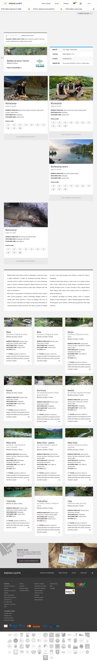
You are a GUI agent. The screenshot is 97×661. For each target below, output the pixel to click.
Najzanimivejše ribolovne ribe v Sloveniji (39, 593)
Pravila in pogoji (23, 588)
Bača (8, 332)
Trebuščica (42, 501)
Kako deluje (46, 3)
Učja (70, 501)
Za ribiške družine (24, 590)
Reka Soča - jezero (45, 442)
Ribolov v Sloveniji (39, 584)
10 (20, 128)
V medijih (52, 588)
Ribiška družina (12, 63)
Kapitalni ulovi (53, 584)
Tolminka (10, 501)
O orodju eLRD (8, 602)
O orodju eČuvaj (8, 618)
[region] (48, 35)
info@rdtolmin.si (67, 58)
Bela (39, 332)
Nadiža (71, 390)
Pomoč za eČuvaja (9, 620)
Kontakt (84, 573)
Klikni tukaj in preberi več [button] (28, 561)
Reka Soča (11, 442)
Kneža (9, 390)
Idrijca (71, 332)
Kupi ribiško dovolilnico (25, 137)
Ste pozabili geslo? (9, 595)
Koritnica (41, 390)
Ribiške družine (14, 35)
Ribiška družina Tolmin (14, 337)
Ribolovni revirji (39, 597)
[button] (80, 3)
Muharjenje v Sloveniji (40, 586)
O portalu (22, 586)
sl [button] (89, 3)
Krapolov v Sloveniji (40, 588)
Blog (57, 3)
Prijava (65, 3)
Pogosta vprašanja (47, 573)
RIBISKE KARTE (15, 3)
